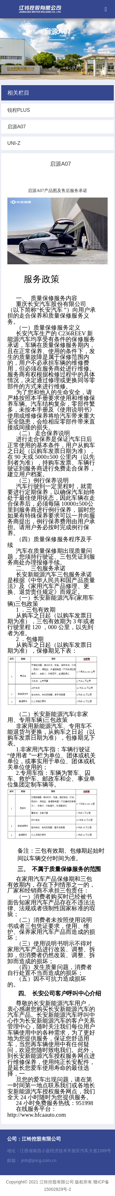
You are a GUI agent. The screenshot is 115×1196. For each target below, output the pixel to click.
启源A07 (16, 126)
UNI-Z (14, 143)
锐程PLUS (18, 110)
